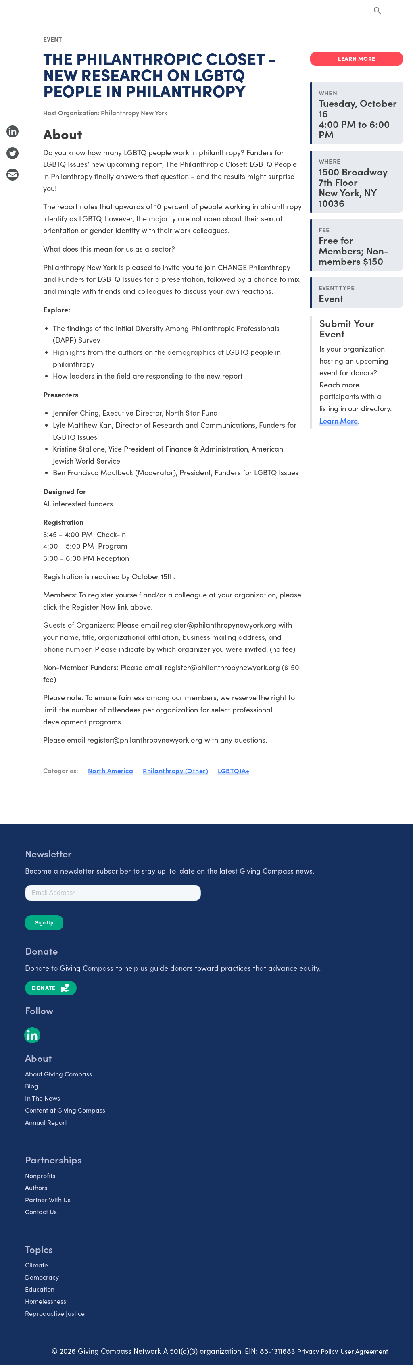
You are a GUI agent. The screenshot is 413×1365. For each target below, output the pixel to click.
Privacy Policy (317, 1351)
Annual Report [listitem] (46, 1122)
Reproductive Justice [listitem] (55, 1313)
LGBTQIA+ (233, 770)
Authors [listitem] (36, 1187)
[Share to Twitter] (12, 153)
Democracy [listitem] (42, 1277)
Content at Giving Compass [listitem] (65, 1110)
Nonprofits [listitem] (40, 1175)
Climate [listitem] (36, 1265)
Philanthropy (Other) (175, 770)
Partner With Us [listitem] (48, 1199)
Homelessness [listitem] (45, 1301)
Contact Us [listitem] (41, 1211)
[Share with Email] (12, 175)
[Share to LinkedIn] (12, 131)
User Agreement (364, 1351)
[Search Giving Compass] (377, 11)
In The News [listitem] (42, 1098)
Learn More (338, 421)
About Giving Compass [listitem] (58, 1074)
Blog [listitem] (31, 1086)
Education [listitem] (39, 1289)
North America (110, 770)
